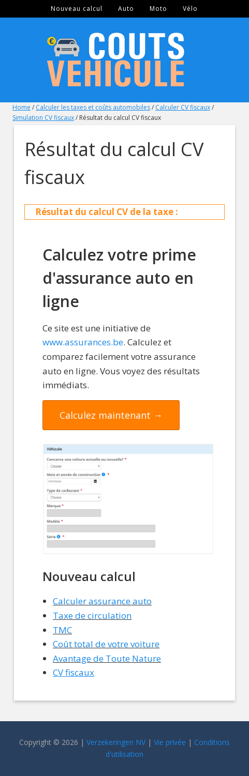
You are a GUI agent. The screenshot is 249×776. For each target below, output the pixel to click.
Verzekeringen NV (115, 742)
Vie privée (170, 742)
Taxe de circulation (92, 615)
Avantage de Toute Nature (107, 658)
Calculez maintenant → (111, 415)
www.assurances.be (82, 342)
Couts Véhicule (125, 60)
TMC (62, 630)
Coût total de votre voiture (106, 644)
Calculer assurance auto (102, 601)
